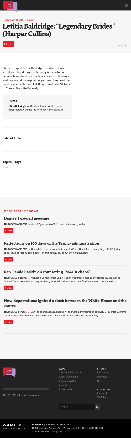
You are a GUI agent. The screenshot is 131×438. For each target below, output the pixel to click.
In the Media (65, 389)
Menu (120, 45)
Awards (63, 385)
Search (97, 407)
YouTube (101, 397)
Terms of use (44, 431)
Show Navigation (126, 5)
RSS (99, 381)
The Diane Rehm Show (70, 372)
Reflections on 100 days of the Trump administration (51, 243)
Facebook (102, 393)
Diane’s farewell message (26, 218)
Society (5, 167)
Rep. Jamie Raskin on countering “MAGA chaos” (47, 272)
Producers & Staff (68, 381)
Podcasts (102, 376)
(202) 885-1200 (9, 395)
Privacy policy (57, 431)
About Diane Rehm (68, 376)
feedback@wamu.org (29, 395)
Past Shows (103, 372)
